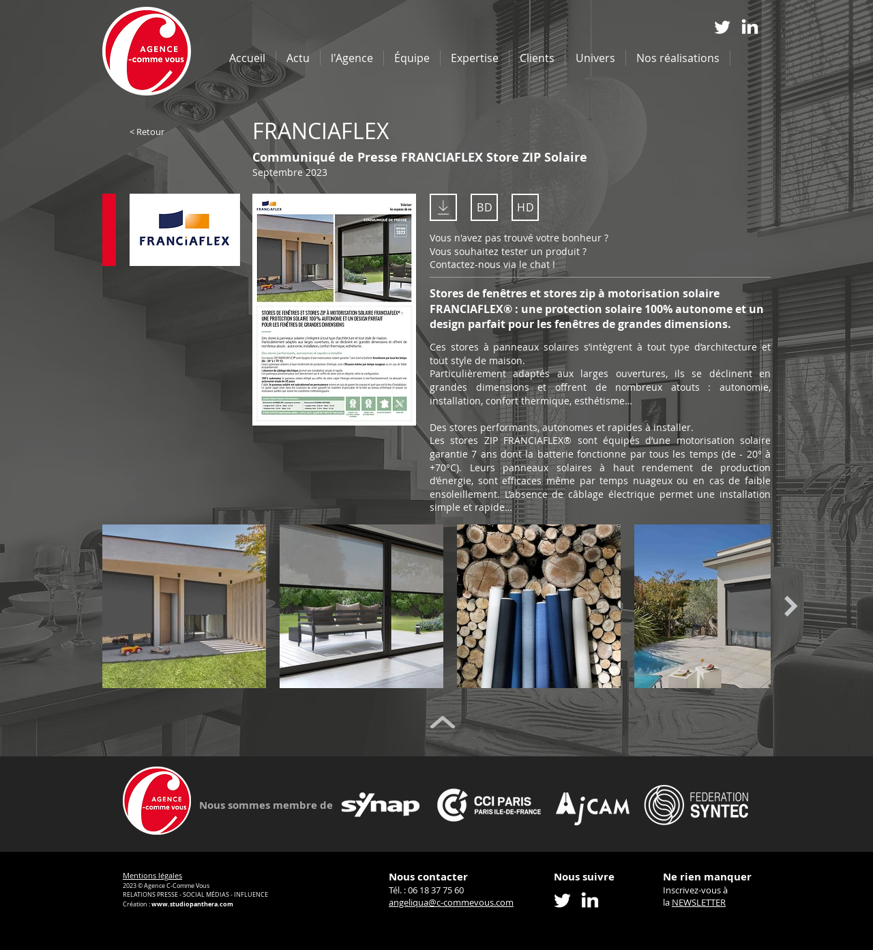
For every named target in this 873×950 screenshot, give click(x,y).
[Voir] (334, 275)
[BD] (484, 207)
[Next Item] (791, 606)
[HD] (525, 207)
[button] (475, 57)
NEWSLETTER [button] (699, 902)
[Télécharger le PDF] (443, 207)
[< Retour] (174, 131)
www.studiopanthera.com (192, 904)
